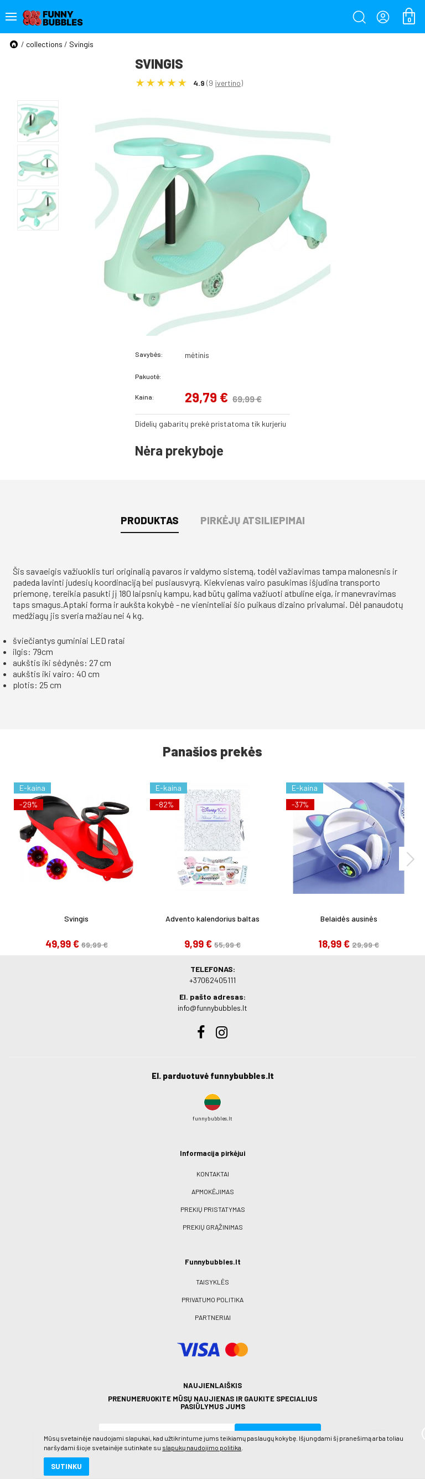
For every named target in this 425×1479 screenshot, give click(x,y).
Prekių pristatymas (212, 1209)
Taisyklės (212, 1282)
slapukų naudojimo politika (132, 1432)
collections (44, 44)
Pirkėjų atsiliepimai (252, 520)
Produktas (150, 520)
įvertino (228, 83)
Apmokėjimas (212, 1191)
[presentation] (410, 859)
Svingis (81, 44)
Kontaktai (212, 1174)
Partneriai (213, 1317)
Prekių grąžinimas (213, 1227)
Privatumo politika (212, 1299)
